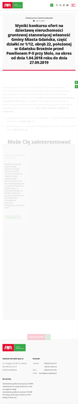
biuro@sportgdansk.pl (48, 373)
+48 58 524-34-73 (50, 363)
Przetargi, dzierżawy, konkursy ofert (17, 395)
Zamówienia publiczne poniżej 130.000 (17, 392)
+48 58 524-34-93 (50, 370)
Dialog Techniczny (10, 397)
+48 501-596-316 (50, 367)
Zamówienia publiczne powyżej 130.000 (18, 384)
